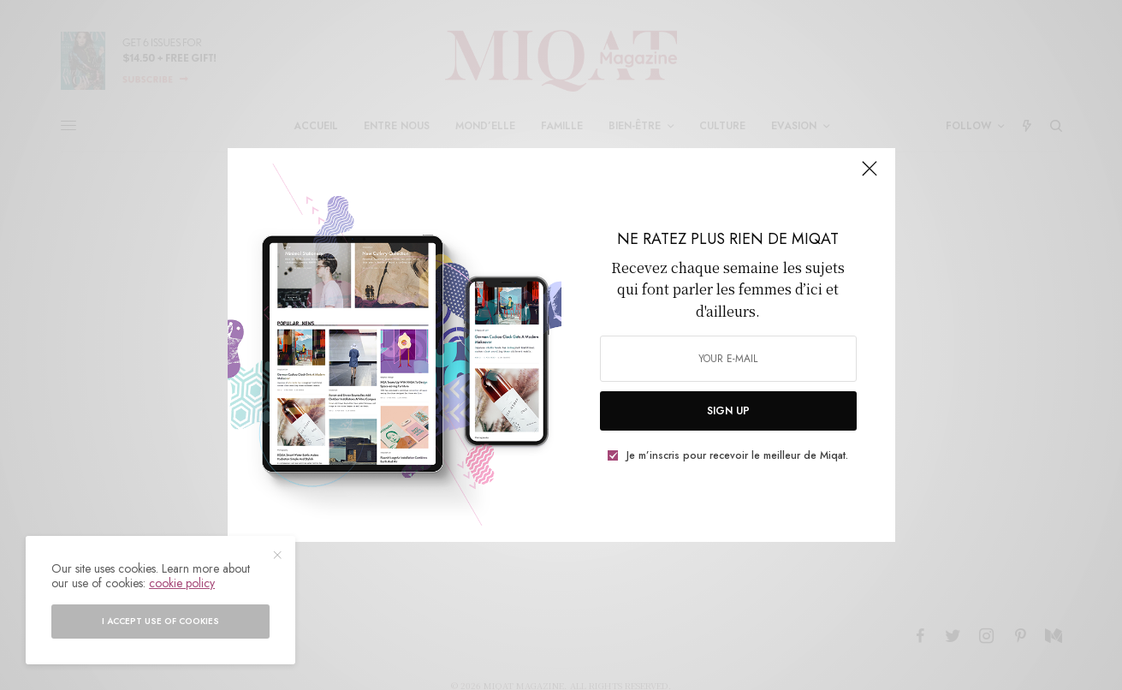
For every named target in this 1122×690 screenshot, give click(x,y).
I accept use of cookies (160, 621)
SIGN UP (728, 411)
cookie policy (182, 583)
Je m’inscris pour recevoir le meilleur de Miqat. (737, 455)
